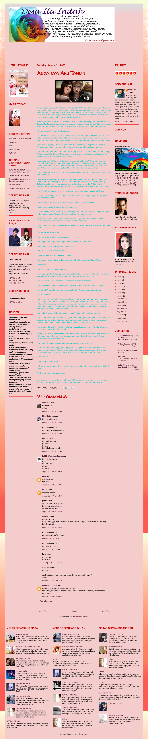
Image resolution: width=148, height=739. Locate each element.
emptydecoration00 (49, 585)
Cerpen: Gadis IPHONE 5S (19, 188)
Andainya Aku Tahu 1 (24, 658)
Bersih (11, 146)
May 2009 (121, 321)
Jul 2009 (120, 315)
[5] (19, 278)
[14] (16, 283)
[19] (119, 183)
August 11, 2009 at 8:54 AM (52, 472)
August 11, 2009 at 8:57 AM (52, 485)
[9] (17, 280)
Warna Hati (13, 142)
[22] (129, 183)
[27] (122, 185)
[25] (116, 185)
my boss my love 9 (115, 703)
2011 (120, 289)
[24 (135, 183)
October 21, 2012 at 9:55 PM (52, 580)
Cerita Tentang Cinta (126, 365)
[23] (132, 183)
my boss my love (22, 671)
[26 (119, 185)
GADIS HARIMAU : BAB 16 (127, 339)
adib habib (46, 516)
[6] (10, 280)
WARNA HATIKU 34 (116, 715)
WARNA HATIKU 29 (69, 707)
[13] (13, 283)
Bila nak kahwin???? (16, 185)
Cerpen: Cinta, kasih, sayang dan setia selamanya (19, 180)
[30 (131, 185)
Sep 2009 (121, 308)
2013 (120, 283)
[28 (125, 185)
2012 (120, 286)
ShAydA (45, 490)
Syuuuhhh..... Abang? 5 (71, 682)
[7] (12, 280)
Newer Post (43, 611)
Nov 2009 (121, 302)
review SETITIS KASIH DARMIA (28, 647)
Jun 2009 (120, 318)
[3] (14, 212)
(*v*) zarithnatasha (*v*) (127, 344)
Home (74, 611)
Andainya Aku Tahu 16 (24, 696)
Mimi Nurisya (47, 416)
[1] (10, 212)
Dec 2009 (121, 299)
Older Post (105, 611)
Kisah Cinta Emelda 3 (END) (127, 367)
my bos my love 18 (115, 647)
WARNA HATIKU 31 (23, 684)
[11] (22, 280)
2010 (120, 293)
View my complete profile (124, 121)
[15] (19, 283)
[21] (126, 183)
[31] (134, 185)
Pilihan (64, 719)
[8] (14, 280)
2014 (120, 280)
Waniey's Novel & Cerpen (127, 350)
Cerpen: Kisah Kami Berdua (19, 175)
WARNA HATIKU (22, 634)
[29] (128, 185)
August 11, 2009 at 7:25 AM (52, 411)
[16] (23, 283)
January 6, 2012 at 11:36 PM (52, 563)
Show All (136, 369)
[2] (12, 212)
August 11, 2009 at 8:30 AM (52, 433)
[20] (123, 183)
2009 (120, 296)
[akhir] (20, 302)
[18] (116, 183)
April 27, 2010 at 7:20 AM (51, 538)
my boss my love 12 (116, 634)
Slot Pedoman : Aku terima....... (73, 647)
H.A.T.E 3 (121, 352)
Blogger (84, 734)
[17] (135, 180)
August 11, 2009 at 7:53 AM (52, 422)
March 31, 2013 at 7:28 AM (52, 596)
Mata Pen (121, 357)
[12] (10, 283)
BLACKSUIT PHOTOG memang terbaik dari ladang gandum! (20, 171)
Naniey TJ (132, 90)
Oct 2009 (120, 305)
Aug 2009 (121, 312)
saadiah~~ (46, 403)
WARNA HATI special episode (20, 138)
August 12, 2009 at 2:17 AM (52, 512)
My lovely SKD (14, 149)
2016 (120, 277)
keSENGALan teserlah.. (51, 456)
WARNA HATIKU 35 (23, 709)
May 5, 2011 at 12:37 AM (51, 549)
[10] (19, 280)
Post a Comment (46, 601)
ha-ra (44, 476)
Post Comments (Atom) (79, 617)
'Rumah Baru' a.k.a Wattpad (127, 346)
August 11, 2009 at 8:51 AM (52, 451)
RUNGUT (12, 153)
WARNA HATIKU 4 (13, 721)
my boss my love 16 (106, 693)
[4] (17, 278)
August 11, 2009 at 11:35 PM (52, 496)
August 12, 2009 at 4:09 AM (52, 527)
